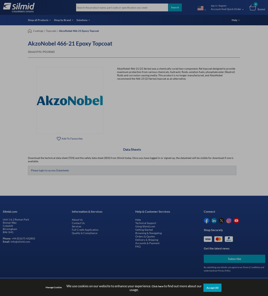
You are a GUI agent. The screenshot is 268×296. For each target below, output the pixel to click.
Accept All (212, 287)
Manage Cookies (54, 287)
